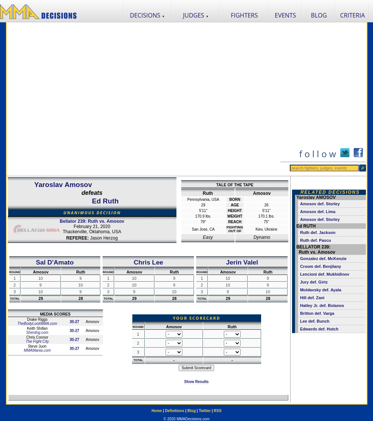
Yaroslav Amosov (63, 185)
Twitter (205, 411)
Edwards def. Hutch (319, 329)
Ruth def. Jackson (317, 232)
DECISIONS (147, 15)
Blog (191, 411)
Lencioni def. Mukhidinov (324, 274)
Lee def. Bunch (314, 321)
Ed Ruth (105, 201)
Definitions (174, 411)
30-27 (74, 322)
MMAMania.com (37, 350)
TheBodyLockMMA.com (37, 324)
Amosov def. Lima (317, 211)
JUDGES (196, 15)
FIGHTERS (244, 15)
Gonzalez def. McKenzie (323, 258)
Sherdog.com (37, 332)
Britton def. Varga (317, 313)
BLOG (319, 15)
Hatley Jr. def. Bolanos (322, 305)
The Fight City (37, 341)
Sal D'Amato (54, 262)
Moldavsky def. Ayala (320, 290)
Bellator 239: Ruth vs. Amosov (92, 221)
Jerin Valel (242, 262)
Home (156, 411)
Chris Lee (148, 262)
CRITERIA (352, 15)
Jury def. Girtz (313, 282)
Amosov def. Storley (319, 204)
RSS (218, 411)
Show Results (196, 382)
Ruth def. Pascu (315, 240)
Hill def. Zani (312, 297)
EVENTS (285, 15)
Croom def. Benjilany (320, 266)
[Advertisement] (82, 99)
